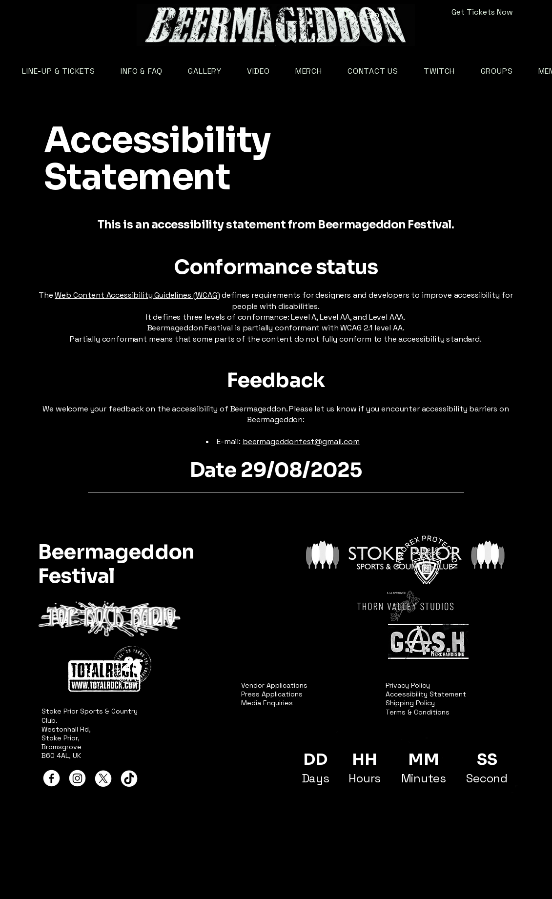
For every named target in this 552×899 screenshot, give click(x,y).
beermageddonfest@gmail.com (301, 441)
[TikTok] (129, 778)
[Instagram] (77, 778)
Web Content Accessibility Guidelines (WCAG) (137, 295)
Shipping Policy (410, 702)
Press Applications (272, 694)
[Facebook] (51, 778)
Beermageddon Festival (116, 564)
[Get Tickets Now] (462, 12)
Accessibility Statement (426, 694)
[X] (103, 778)
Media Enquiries (267, 702)
